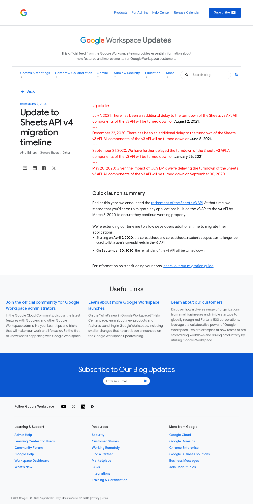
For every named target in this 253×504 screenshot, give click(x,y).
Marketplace (101, 461)
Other (66, 152)
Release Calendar (187, 13)
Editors (32, 152)
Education (152, 75)
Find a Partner (102, 454)
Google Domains (182, 441)
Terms (104, 498)
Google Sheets (50, 152)
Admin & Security (127, 75)
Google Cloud (180, 435)
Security (98, 435)
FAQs (96, 467)
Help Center (161, 13)
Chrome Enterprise (184, 448)
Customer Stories (105, 441)
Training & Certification (109, 480)
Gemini (102, 75)
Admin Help (23, 435)
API (22, 152)
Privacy (95, 498)
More (170, 75)
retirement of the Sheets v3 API (177, 203)
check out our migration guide (188, 266)
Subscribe (225, 12)
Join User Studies (182, 467)
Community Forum (28, 448)
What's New (23, 467)
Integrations (101, 474)
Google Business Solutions (189, 454)
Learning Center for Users (34, 441)
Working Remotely (106, 448)
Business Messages (184, 461)
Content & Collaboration (73, 75)
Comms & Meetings (35, 75)
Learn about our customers (197, 302)
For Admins (140, 13)
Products (121, 13)
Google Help (24, 454)
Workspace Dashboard (31, 461)
